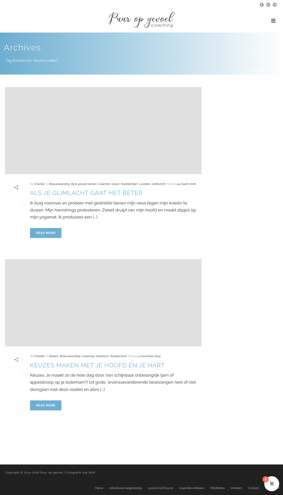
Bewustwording (59, 184)
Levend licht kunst (160, 488)
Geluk (115, 184)
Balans (53, 356)
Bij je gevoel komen (84, 184)
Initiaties (236, 488)
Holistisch (102, 356)
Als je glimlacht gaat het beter (86, 192)
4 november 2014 (149, 356)
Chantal (39, 184)
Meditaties (217, 488)
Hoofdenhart (129, 184)
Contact (253, 488)
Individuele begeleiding (125, 488)
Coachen (104, 184)
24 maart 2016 (186, 184)
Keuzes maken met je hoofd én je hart (97, 365)
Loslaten (145, 184)
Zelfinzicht (158, 184)
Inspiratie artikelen (191, 488)
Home (245, 70)
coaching (88, 356)
